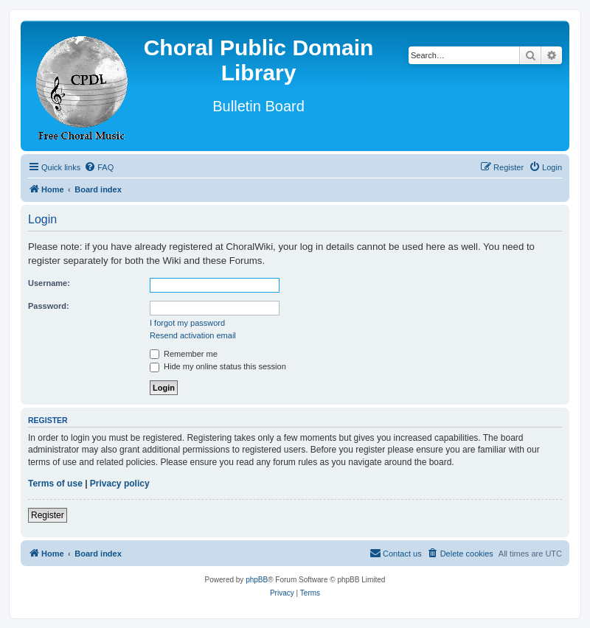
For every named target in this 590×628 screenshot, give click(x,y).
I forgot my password (187, 322)
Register (47, 515)
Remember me (184, 353)
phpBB (257, 580)
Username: (49, 283)
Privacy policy (120, 483)
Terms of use (55, 483)
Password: (48, 305)
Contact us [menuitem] (395, 553)
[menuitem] (99, 167)
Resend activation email (193, 335)
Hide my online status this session (218, 366)
